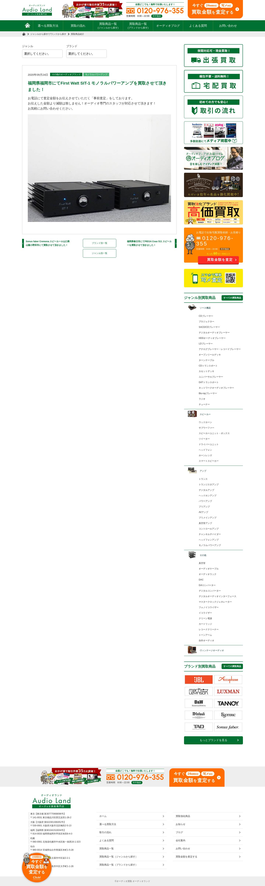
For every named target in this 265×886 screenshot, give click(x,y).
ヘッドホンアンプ (207, 495)
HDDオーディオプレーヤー (212, 338)
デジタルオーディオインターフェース (217, 596)
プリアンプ (204, 506)
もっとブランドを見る (213, 740)
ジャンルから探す (39, 34)
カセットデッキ (206, 371)
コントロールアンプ (209, 528)
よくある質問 (198, 25)
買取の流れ (78, 25)
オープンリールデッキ (210, 354)
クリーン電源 (205, 618)
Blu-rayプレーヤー (208, 393)
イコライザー (205, 613)
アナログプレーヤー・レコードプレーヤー (220, 349)
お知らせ (180, 824)
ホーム (103, 816)
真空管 (202, 563)
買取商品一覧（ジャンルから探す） (118, 856)
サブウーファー (206, 428)
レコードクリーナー (209, 629)
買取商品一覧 (108, 25)
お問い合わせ (228, 25)
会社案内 (180, 840)
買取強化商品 (183, 816)
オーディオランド (141, 881)
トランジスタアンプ (209, 484)
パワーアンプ (205, 501)
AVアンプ (203, 512)
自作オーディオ (206, 640)
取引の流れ (105, 832)
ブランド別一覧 (99, 243)
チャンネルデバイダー (210, 534)
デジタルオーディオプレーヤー (214, 332)
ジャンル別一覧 (99, 253)
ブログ (179, 832)
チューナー (204, 404)
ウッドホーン (205, 422)
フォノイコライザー (209, 607)
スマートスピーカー (209, 461)
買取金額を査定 (220, 260)
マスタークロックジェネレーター (215, 602)
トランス (203, 479)
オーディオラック (207, 574)
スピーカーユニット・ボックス (214, 433)
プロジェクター (206, 321)
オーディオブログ (168, 25)
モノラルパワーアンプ (96, 74)
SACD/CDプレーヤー (209, 327)
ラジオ (202, 399)
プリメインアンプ (207, 517)
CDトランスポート (208, 365)
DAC (201, 579)
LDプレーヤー (206, 343)
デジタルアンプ (206, 490)
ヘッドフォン (205, 450)
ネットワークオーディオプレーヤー (216, 388)
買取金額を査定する (186, 856)
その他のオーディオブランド (66, 74)
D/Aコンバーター (207, 585)
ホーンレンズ (205, 455)
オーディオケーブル (209, 568)
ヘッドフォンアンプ (209, 539)
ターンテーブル (206, 360)
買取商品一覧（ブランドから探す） (118, 864)
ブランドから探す (57, 34)
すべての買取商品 (232, 297)
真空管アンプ (205, 523)
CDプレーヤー (206, 316)
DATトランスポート (209, 382)
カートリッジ (205, 624)
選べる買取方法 (48, 25)
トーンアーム (205, 635)
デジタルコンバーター (210, 591)
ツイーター (204, 439)
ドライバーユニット (209, 444)
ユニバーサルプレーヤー (211, 377)
